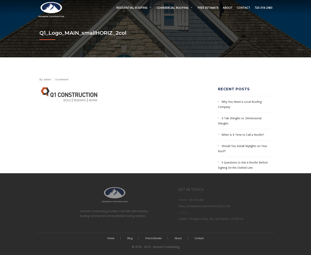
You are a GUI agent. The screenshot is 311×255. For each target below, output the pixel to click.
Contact (243, 8)
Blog (129, 238)
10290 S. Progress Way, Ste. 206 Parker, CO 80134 (225, 219)
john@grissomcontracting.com (223, 206)
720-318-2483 (263, 8)
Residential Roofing (131, 8)
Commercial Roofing (172, 8)
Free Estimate (208, 8)
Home (110, 238)
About (227, 8)
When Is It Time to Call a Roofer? (243, 135)
